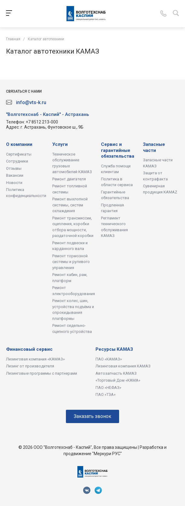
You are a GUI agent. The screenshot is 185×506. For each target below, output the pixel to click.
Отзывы (13, 168)
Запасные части (154, 147)
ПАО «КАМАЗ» (109, 359)
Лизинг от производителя (30, 366)
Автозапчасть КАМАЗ (116, 373)
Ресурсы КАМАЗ (114, 349)
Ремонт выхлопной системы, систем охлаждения (70, 205)
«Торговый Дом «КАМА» (118, 380)
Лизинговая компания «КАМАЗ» (35, 359)
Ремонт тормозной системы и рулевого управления (71, 262)
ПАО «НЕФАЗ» (108, 387)
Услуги (60, 144)
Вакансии (14, 175)
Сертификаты (18, 154)
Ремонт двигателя (69, 179)
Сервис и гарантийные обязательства (117, 150)
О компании (19, 144)
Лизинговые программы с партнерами (41, 373)
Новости (14, 182)
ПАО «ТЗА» (105, 394)
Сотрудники (17, 161)
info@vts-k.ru (31, 102)
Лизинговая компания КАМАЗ (123, 366)
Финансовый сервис (29, 349)
